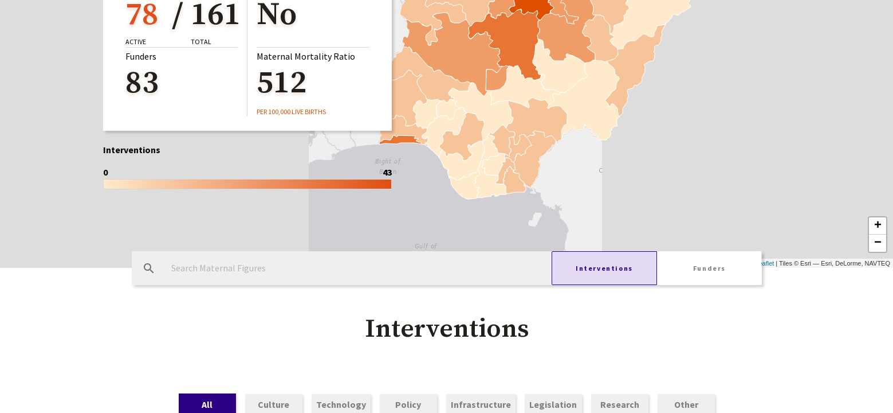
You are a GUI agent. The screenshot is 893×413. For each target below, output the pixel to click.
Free (370, 101)
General (225, 101)
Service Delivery (441, 101)
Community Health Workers (561, 101)
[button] (447, 41)
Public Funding (301, 101)
